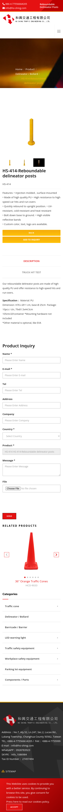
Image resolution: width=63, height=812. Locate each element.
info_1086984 (19, 754)
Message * (8, 460)
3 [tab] (34, 148)
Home (18, 69)
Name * (7, 353)
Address (7, 399)
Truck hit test (31, 272)
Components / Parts (17, 679)
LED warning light (15, 637)
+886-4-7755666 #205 (19, 741)
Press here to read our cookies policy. (28, 801)
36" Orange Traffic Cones (31, 583)
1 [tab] (24, 148)
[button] (56, 555)
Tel (4, 384)
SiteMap (11, 771)
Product (30, 69)
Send (9, 516)
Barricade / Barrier (16, 627)
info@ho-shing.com (22, 745)
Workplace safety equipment (22, 658)
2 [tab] (29, 148)
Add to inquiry (31, 239)
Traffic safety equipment (19, 648)
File (4, 481)
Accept (14, 807)
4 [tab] (39, 148)
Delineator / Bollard (26, 73)
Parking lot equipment (18, 669)
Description (31, 261)
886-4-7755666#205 (16, 3)
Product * (8, 445)
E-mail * (7, 369)
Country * (8, 429)
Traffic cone (12, 606)
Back (31, 233)
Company (8, 414)
